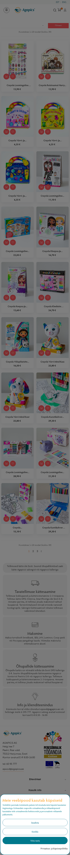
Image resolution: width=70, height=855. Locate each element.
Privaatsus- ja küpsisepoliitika (54, 848)
